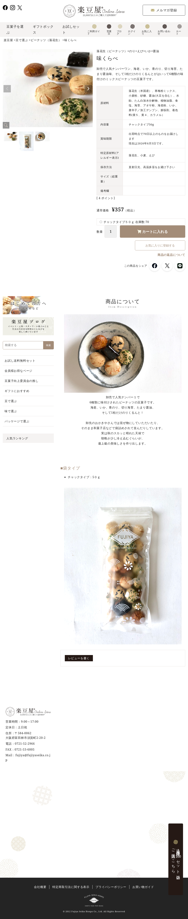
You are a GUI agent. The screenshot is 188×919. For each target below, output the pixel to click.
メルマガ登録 (164, 10)
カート (179, 29)
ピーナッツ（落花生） (46, 40)
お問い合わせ (164, 29)
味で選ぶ (11, 411)
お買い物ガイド (143, 887)
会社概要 (40, 887)
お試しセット (71, 29)
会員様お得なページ (18, 371)
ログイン (131, 29)
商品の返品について (171, 255)
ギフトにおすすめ (17, 391)
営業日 (109, 29)
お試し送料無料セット (20, 361)
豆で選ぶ (22, 40)
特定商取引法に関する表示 (70, 887)
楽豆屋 (8, 40)
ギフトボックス (43, 29)
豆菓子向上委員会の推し (22, 381)
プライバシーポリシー (110, 887)
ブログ (119, 29)
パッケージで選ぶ (17, 421)
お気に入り (147, 29)
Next (88, 88)
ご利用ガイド (93, 29)
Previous (7, 88)
